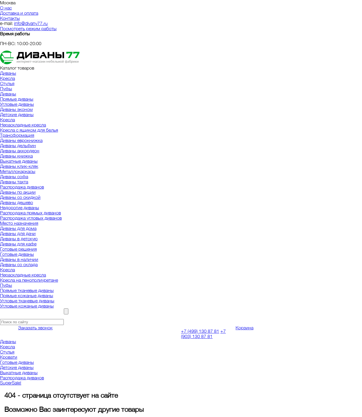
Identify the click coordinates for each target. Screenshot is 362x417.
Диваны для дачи (18, 233)
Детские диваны (17, 114)
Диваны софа (14, 176)
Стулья (7, 83)
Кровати (8, 357)
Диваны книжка (16, 155)
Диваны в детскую (19, 238)
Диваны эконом (16, 109)
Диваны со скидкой (20, 197)
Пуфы (6, 88)
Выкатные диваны (19, 161)
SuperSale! (10, 382)
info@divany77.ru (31, 23)
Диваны (8, 73)
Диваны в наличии (19, 259)
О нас (6, 7)
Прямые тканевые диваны (27, 290)
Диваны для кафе (18, 243)
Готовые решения (18, 248)
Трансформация (17, 135)
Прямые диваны (16, 98)
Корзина (244, 327)
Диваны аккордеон (19, 150)
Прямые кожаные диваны (26, 295)
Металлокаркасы (17, 171)
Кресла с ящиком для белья (29, 129)
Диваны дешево (16, 202)
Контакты (10, 18)
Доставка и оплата (19, 13)
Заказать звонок (35, 327)
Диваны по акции (18, 192)
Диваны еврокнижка (21, 140)
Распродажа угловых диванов (31, 217)
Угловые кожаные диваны (27, 305)
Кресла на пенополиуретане (29, 280)
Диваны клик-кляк (19, 166)
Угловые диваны (17, 104)
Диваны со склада (19, 264)
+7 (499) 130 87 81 (200, 331)
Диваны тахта (14, 181)
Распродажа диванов (22, 186)
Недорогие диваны (19, 207)
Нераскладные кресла (23, 124)
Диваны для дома (18, 228)
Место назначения (19, 223)
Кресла (7, 78)
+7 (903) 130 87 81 (203, 333)
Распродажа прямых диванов (30, 212)
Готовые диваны (17, 254)
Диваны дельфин (18, 145)
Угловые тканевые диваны (27, 300)
